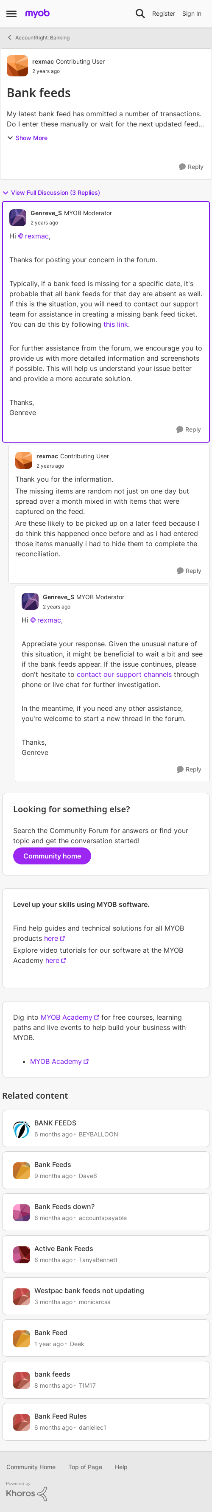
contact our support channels (124, 674)
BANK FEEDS (55, 1123)
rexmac (37, 236)
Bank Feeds (52, 1164)
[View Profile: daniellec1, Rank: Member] (21, 1422)
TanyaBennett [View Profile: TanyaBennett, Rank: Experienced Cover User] (98, 1259)
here (51, 938)
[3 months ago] (53, 1301)
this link (115, 324)
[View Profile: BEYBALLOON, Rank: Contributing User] (21, 1129)
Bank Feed (50, 1332)
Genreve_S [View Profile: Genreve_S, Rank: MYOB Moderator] (46, 212)
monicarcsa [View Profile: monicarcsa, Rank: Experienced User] (95, 1301)
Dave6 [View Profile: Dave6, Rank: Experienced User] (88, 1175)
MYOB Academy (66, 1017)
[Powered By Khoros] (106, 1491)
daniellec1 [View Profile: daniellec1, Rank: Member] (92, 1427)
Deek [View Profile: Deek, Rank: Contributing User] (77, 1343)
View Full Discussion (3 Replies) (51, 192)
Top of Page (85, 1466)
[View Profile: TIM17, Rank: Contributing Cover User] (21, 1380)
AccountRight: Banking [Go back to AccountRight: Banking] (38, 37)
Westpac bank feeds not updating (89, 1290)
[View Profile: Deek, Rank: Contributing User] (21, 1338)
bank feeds (52, 1374)
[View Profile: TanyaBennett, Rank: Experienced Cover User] (21, 1254)
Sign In (191, 13)
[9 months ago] (53, 1175)
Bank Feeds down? (64, 1206)
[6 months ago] (53, 1133)
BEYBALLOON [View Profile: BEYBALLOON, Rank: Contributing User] (98, 1133)
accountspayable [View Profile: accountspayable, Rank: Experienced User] (103, 1217)
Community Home (31, 1466)
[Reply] (191, 167)
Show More (27, 137)
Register (163, 13)
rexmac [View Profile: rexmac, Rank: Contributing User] (43, 61)
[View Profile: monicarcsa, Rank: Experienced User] (21, 1296)
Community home (52, 856)
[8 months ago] (53, 1385)
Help (121, 1466)
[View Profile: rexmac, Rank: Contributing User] (17, 65)
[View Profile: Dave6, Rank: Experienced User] (21, 1170)
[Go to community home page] (37, 13)
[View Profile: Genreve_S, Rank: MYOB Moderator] (17, 217)
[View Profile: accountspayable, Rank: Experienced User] (21, 1212)
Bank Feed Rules (60, 1416)
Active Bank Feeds (63, 1248)
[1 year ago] (49, 1343)
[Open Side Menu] (11, 13)
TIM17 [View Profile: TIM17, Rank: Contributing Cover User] (87, 1385)
